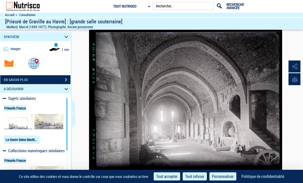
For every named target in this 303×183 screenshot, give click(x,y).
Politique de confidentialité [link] (262, 176)
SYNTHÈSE (36, 36)
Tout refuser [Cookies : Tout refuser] (194, 176)
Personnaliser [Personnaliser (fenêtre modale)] (223, 176)
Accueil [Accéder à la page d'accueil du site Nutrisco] (10, 15)
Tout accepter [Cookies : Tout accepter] (167, 176)
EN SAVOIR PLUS (37, 79)
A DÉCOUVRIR (36, 88)
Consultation (27, 15)
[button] (33, 63)
